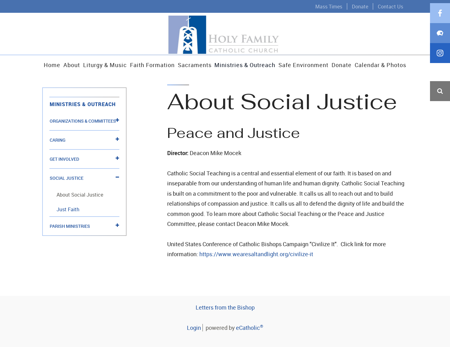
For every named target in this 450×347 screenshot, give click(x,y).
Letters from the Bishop (225, 307)
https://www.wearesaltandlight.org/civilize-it (256, 254)
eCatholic (249, 327)
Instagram (440, 151)
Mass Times (328, 6)
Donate (360, 6)
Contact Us (390, 6)
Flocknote (440, 131)
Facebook (440, 111)
